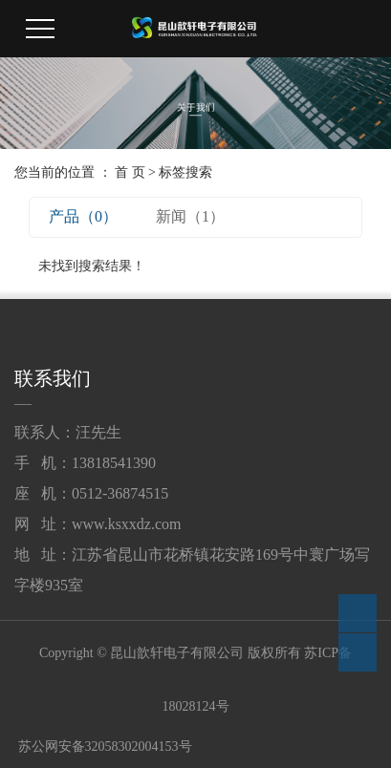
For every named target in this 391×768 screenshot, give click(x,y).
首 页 (130, 172)
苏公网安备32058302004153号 (103, 746)
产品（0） (83, 216)
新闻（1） (190, 216)
